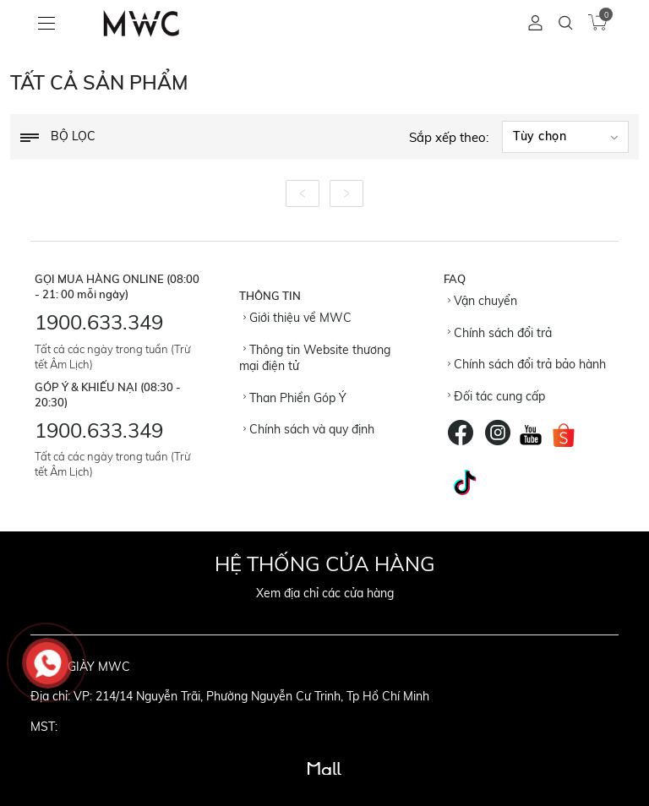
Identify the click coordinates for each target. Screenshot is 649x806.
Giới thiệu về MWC (297, 317)
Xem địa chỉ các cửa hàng (325, 593)
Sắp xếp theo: (448, 137)
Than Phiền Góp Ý (294, 398)
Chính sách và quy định (308, 429)
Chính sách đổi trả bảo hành (527, 364)
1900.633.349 (99, 322)
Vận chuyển (482, 300)
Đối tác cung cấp (496, 396)
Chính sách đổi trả (500, 332)
